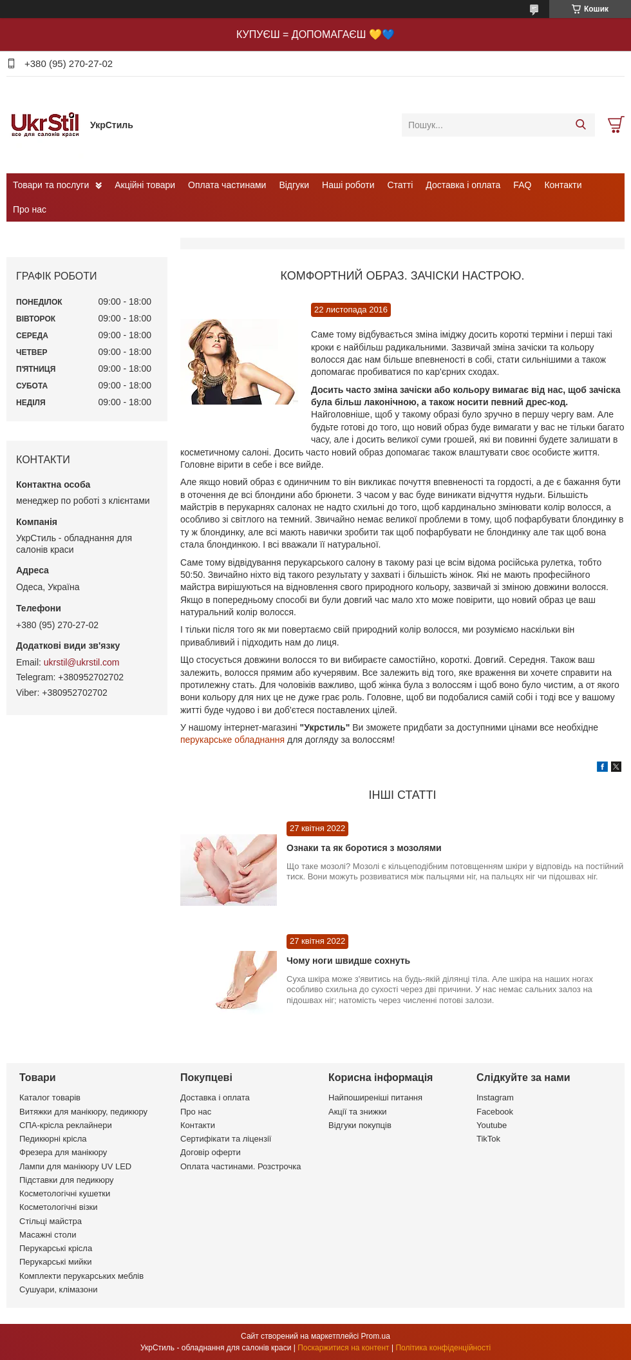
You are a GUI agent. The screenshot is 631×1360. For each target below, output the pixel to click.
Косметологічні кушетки (64, 1193)
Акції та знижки (357, 1111)
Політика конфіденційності (443, 1347)
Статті (400, 185)
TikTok (488, 1139)
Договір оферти (210, 1152)
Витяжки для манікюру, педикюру (83, 1111)
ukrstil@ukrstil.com (82, 662)
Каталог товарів (49, 1097)
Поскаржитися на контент (343, 1347)
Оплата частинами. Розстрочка (240, 1166)
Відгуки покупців (359, 1125)
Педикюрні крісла (53, 1139)
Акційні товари (145, 185)
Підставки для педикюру (66, 1180)
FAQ (522, 185)
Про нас (29, 209)
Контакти (562, 185)
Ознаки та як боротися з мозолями (364, 848)
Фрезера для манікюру (63, 1152)
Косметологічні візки (58, 1207)
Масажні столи (47, 1235)
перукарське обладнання (232, 739)
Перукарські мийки (55, 1262)
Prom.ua (375, 1336)
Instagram (495, 1097)
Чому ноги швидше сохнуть (348, 960)
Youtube (491, 1125)
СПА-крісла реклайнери (65, 1125)
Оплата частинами (227, 185)
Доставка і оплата (463, 185)
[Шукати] (580, 125)
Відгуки (294, 185)
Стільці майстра (50, 1221)
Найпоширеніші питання (375, 1097)
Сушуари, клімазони (58, 1289)
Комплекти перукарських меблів (81, 1276)
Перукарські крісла (55, 1248)
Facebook (494, 1111)
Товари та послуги (51, 185)
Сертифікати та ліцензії (225, 1139)
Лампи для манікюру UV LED (75, 1166)
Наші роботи (348, 185)
